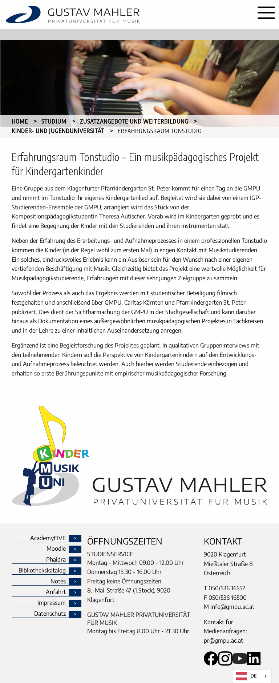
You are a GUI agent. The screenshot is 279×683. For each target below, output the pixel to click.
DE (246, 676)
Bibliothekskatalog (42, 570)
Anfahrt (56, 592)
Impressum (51, 603)
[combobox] (252, 676)
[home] (127, 14)
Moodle (56, 549)
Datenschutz (50, 614)
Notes (58, 581)
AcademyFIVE (48, 538)
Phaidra (56, 560)
